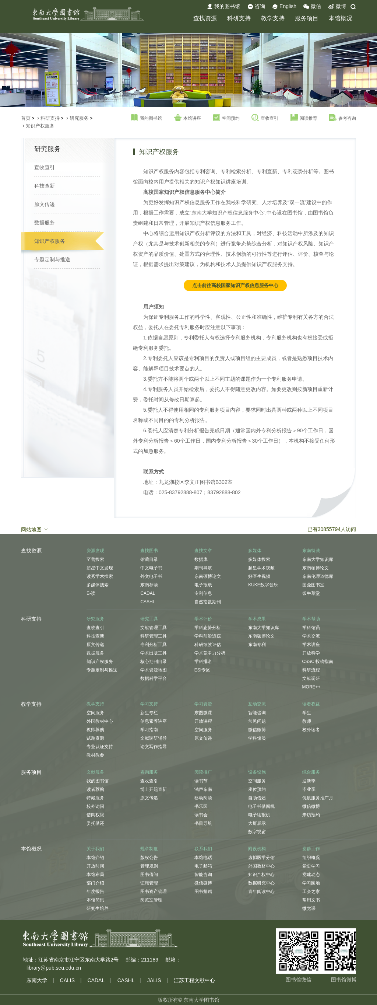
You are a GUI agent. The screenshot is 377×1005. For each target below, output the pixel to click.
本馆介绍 (95, 857)
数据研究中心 (261, 883)
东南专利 (257, 644)
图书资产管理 (153, 891)
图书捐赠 (203, 891)
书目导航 (203, 823)
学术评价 (203, 619)
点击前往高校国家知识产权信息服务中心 (235, 285)
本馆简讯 (95, 900)
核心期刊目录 (153, 661)
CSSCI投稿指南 (318, 661)
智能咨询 (257, 713)
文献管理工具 (153, 627)
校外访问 (95, 806)
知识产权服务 (40, 126)
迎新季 (309, 781)
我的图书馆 (223, 7)
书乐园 (201, 806)
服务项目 (306, 18)
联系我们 (203, 849)
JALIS (154, 980)
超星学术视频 (261, 568)
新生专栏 (149, 713)
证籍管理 (149, 883)
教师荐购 (95, 729)
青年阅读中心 (261, 891)
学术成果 (257, 619)
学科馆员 (311, 627)
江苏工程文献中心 (194, 980)
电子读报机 (259, 815)
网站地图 (35, 529)
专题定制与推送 (52, 259)
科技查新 (44, 186)
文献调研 (311, 678)
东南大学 (37, 980)
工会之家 (311, 891)
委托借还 (95, 823)
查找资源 (205, 18)
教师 (306, 721)
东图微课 (203, 713)
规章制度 (149, 849)
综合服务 (311, 772)
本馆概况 (340, 18)
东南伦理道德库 (317, 576)
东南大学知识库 (317, 559)
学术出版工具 (153, 653)
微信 (312, 7)
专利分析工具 (153, 644)
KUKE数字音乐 (263, 585)
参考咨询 (342, 118)
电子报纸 (203, 585)
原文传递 (44, 204)
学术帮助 (311, 619)
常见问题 (257, 721)
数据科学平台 (153, 678)
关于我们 (95, 849)
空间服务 (95, 713)
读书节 (201, 781)
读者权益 (311, 704)
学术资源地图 (153, 670)
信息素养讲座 (153, 721)
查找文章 (203, 550)
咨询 (256, 7)
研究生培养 (98, 908)
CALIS (67, 980)
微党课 (309, 908)
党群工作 (311, 849)
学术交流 (311, 636)
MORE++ (311, 687)
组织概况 (311, 857)
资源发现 (95, 550)
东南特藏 (311, 550)
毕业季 (309, 789)
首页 (26, 118)
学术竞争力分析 (209, 653)
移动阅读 (203, 798)
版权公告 (149, 857)
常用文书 (311, 900)
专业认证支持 (100, 746)
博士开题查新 (153, 789)
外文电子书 (151, 576)
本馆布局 (95, 874)
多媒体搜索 (98, 585)
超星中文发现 (100, 568)
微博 (337, 7)
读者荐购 (95, 789)
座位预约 (257, 789)
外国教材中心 (100, 721)
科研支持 (239, 18)
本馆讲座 (187, 118)
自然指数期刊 (207, 602)
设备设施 (257, 772)
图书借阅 (149, 874)
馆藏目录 (149, 559)
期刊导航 (203, 568)
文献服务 (95, 772)
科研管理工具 (153, 636)
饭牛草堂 (311, 593)
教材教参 (95, 755)
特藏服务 (95, 798)
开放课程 (203, 721)
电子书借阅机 (261, 806)
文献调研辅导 (153, 738)
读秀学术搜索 (100, 576)
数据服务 (44, 223)
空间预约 (226, 118)
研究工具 (149, 619)
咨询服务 (149, 772)
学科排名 (203, 661)
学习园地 (311, 883)
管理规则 (149, 866)
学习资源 (203, 704)
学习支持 (149, 704)
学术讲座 (311, 644)
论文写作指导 (153, 746)
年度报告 (95, 891)
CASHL (147, 602)
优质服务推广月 (317, 798)
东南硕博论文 (207, 576)
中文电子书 (151, 568)
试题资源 (95, 738)
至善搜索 (95, 559)
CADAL (147, 593)
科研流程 (311, 670)
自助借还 (257, 798)
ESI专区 (202, 670)
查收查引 (264, 118)
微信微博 (257, 729)
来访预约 (311, 815)
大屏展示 (257, 823)
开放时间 (95, 866)
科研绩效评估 (207, 644)
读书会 (201, 815)
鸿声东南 (203, 789)
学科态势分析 (207, 627)
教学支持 (273, 18)
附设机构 (257, 849)
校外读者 (311, 729)
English (284, 7)
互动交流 (257, 704)
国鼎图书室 (313, 585)
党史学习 (311, 866)
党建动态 (311, 874)
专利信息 (203, 593)
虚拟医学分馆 (261, 857)
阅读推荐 (303, 118)
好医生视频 (259, 576)
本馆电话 (203, 857)
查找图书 (149, 550)
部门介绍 (95, 883)
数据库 (201, 559)
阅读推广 (203, 772)
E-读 (91, 593)
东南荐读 (149, 585)
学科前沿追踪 (207, 636)
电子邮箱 (203, 866)
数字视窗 (257, 832)
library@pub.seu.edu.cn (54, 968)
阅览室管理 (151, 900)
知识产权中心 (261, 874)
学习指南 (149, 729)
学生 (306, 713)
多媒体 (254, 550)
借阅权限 (95, 815)
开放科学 (311, 653)
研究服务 (79, 118)
